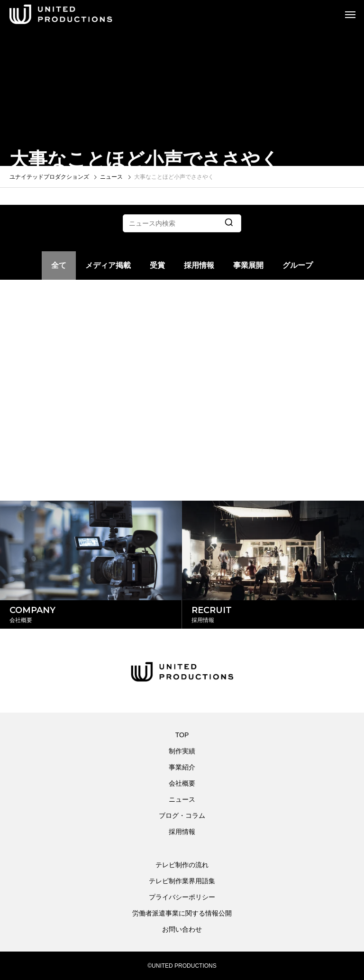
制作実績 (182, 751)
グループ (297, 265)
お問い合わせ (182, 929)
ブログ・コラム (182, 815)
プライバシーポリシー (182, 897)
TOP (182, 735)
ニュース (182, 799)
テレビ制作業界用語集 (182, 881)
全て (58, 265)
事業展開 (248, 265)
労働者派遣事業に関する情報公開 (182, 913)
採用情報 (199, 265)
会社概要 (182, 783)
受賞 (157, 265)
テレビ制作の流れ (182, 864)
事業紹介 (182, 767)
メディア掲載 (108, 265)
